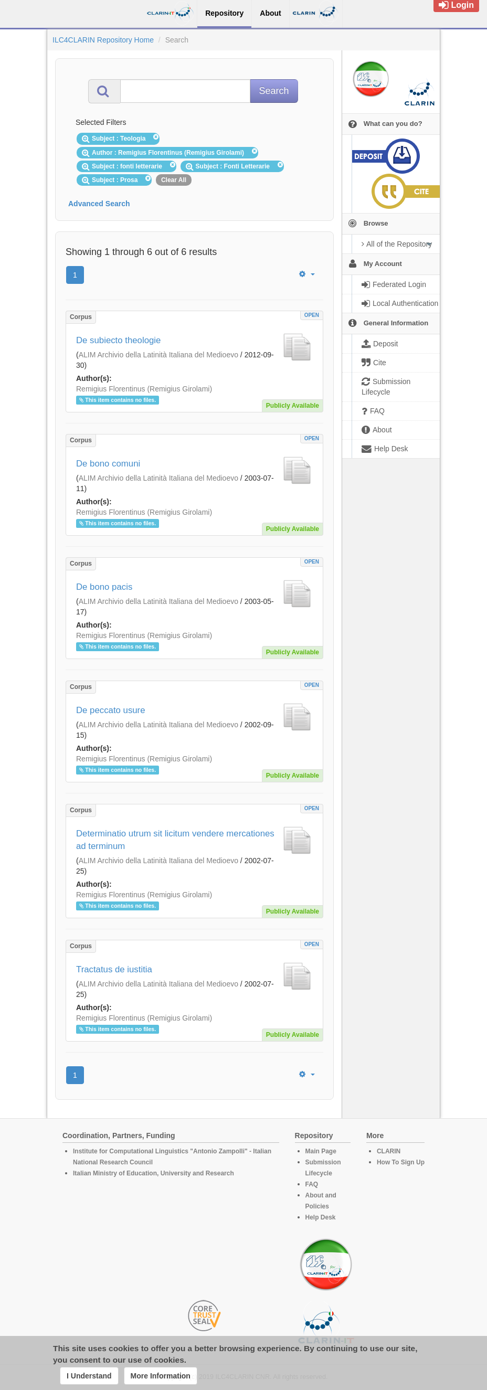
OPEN (311, 315)
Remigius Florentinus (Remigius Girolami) (144, 389)
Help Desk (320, 1217)
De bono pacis (104, 587)
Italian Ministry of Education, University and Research (153, 1173)
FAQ (312, 1184)
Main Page (320, 1151)
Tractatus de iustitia (114, 969)
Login (456, 5)
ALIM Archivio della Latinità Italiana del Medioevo (158, 355)
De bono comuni (108, 464)
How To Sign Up (401, 1162)
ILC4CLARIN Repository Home (103, 40)
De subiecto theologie (118, 340)
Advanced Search (99, 203)
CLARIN (388, 1151)
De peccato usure (110, 710)
